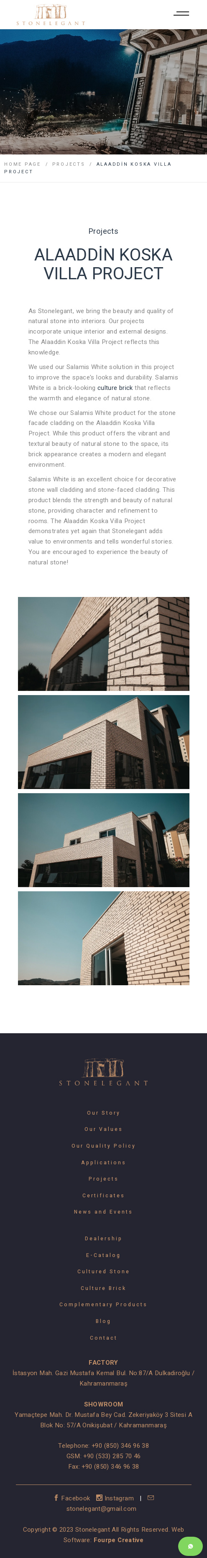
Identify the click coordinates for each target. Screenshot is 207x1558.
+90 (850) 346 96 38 (120, 1445)
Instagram (116, 1498)
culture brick (115, 387)
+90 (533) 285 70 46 (112, 1456)
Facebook (72, 1498)
